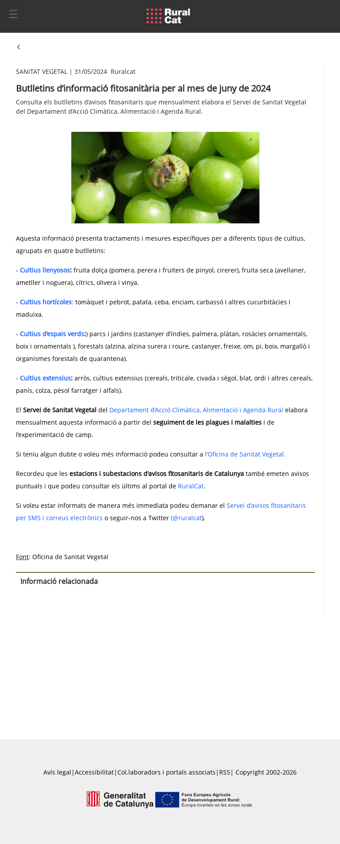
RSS (224, 772)
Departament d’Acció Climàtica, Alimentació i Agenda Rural (196, 410)
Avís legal (57, 772)
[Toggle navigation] (13, 13)
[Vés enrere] (18, 48)
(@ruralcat (186, 518)
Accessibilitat (94, 772)
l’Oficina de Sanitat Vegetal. (245, 454)
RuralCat (191, 486)
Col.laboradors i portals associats (166, 772)
